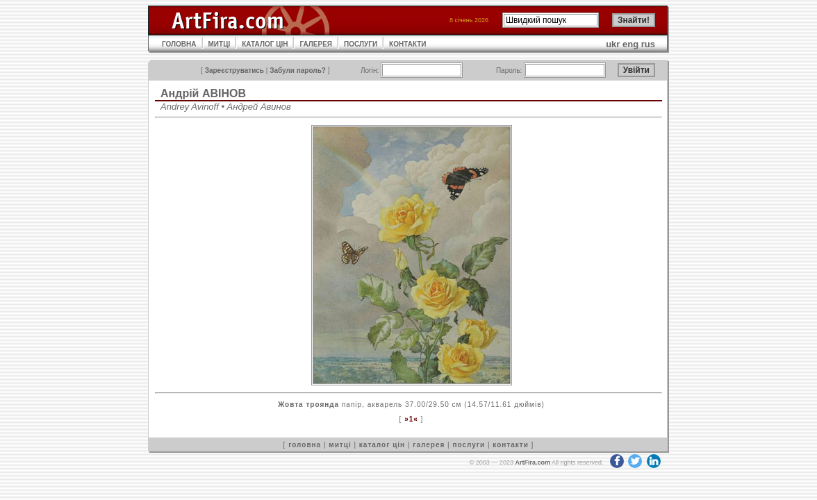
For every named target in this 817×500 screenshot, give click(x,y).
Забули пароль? (298, 70)
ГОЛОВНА (179, 44)
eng (630, 44)
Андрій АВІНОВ (203, 93)
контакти (511, 445)
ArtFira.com (532, 462)
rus (648, 44)
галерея (429, 445)
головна (304, 445)
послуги (468, 445)
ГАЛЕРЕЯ (315, 44)
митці (340, 445)
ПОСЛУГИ (360, 44)
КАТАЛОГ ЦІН (265, 44)
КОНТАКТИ (407, 44)
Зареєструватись (234, 70)
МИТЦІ (219, 44)
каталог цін (382, 445)
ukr (613, 44)
